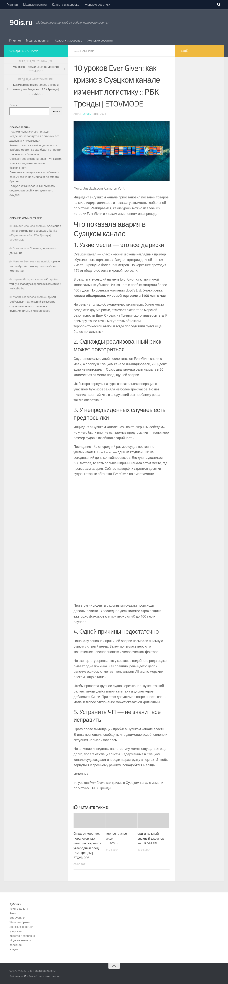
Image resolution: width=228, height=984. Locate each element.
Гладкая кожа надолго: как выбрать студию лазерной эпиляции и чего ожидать (32, 190)
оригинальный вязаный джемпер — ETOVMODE (150, 838)
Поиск (13, 105)
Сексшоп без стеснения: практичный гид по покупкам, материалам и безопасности (35, 163)
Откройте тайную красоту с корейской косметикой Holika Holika (35, 284)
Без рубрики (84, 51)
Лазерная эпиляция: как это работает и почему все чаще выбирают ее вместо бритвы (34, 177)
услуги (13, 949)
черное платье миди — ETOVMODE (116, 838)
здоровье (15, 931)
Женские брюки (19, 922)
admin (87, 114)
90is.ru (21, 22)
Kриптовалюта (18, 908)
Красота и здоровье (65, 4)
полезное (15, 945)
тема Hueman (52, 976)
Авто (12, 913)
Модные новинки (35, 4)
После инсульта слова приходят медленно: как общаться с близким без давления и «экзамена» (34, 136)
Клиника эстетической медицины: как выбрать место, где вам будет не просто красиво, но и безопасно (35, 149)
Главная (12, 4)
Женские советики (97, 4)
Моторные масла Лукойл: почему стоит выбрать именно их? (34, 266)
